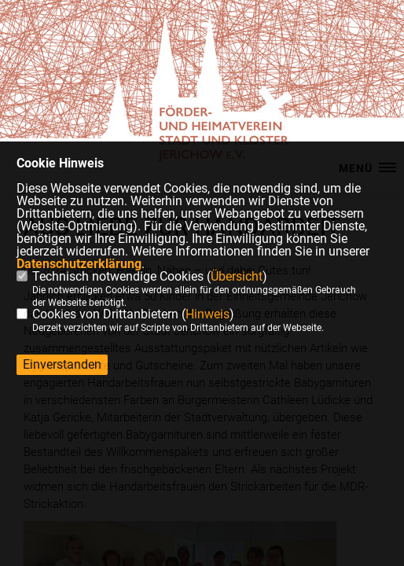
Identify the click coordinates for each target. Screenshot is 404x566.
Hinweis (207, 314)
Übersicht (237, 276)
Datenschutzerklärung (79, 263)
